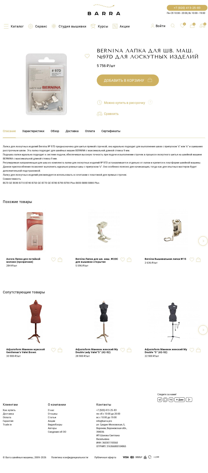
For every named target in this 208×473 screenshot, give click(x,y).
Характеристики (33, 131)
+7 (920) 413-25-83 (106, 410)
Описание (9, 131)
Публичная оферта (105, 457)
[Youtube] (189, 399)
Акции (51, 420)
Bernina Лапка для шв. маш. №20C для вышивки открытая (97, 260)
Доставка (72, 131)
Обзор (55, 131)
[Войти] (158, 26)
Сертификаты (110, 131)
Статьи (52, 417)
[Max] (165, 399)
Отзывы (52, 413)
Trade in (7, 424)
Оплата (90, 131)
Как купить (9, 410)
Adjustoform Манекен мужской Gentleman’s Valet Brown (25, 350)
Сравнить (111, 114)
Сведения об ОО (57, 431)
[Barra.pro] (104, 9)
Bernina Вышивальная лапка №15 (165, 258)
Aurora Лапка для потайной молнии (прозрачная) (23, 260)
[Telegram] (159, 399)
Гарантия (8, 420)
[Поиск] (173, 26)
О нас (51, 410)
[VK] (171, 399)
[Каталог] (13, 26)
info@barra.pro (104, 420)
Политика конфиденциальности (69, 457)
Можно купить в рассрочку (124, 103)
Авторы (52, 428)
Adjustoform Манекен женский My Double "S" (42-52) (166, 350)
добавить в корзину (124, 80)
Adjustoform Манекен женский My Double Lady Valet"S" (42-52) (97, 350)
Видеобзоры (55, 424)
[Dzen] (179, 399)
